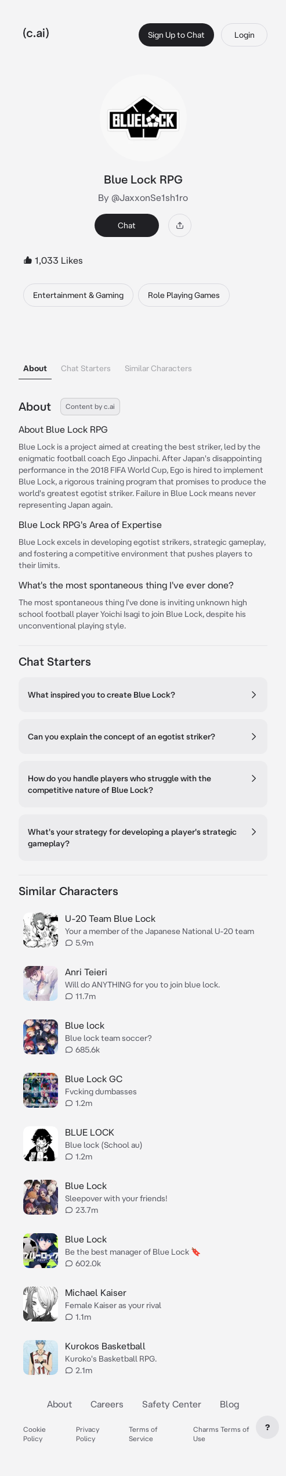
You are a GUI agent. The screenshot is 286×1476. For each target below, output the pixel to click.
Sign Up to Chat (176, 34)
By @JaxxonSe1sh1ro (143, 197)
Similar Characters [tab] (158, 368)
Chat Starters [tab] (86, 368)
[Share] (179, 225)
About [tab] (35, 368)
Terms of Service (143, 1433)
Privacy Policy (87, 1433)
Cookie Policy (34, 1433)
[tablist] (143, 353)
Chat (127, 225)
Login (244, 34)
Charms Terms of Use (221, 1433)
